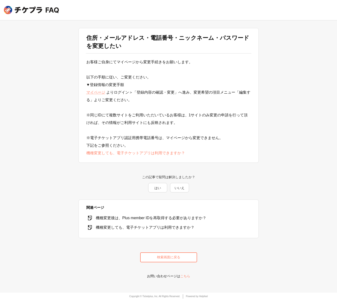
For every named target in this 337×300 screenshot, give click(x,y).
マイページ (95, 92)
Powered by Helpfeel (197, 296)
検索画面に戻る (168, 257)
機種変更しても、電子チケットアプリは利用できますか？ (135, 153)
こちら (185, 276)
